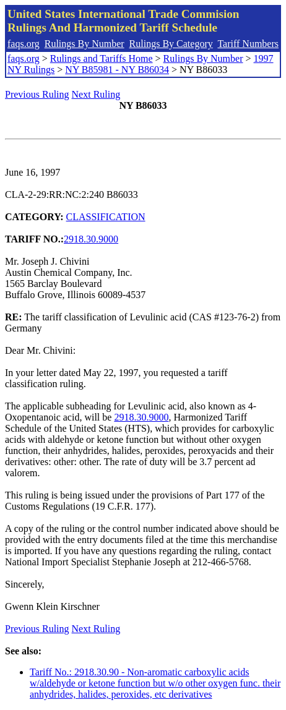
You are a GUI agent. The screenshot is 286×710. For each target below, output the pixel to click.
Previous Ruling (37, 94)
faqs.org (23, 43)
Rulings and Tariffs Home (101, 58)
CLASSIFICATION (105, 217)
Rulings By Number (84, 43)
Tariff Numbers (248, 43)
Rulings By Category (171, 43)
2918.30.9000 (91, 239)
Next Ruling (96, 94)
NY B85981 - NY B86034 (117, 69)
